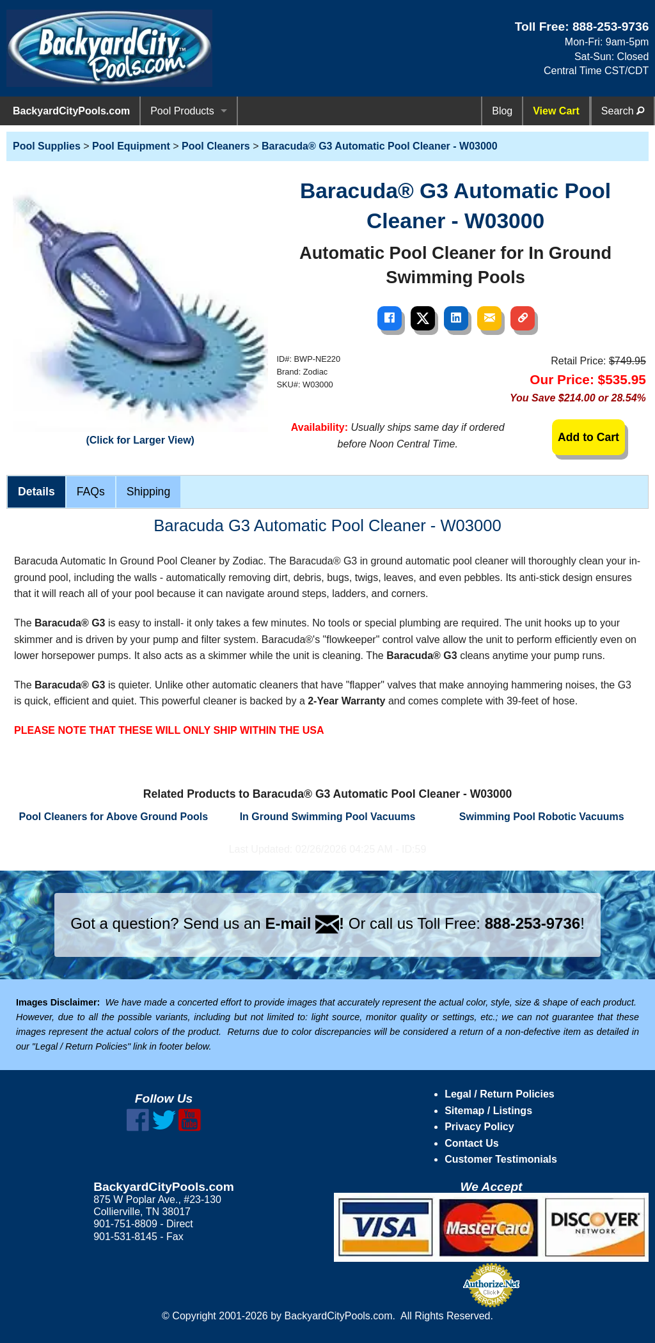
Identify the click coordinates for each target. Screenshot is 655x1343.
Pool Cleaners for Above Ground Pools (113, 816)
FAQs (91, 491)
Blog (502, 110)
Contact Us (471, 1143)
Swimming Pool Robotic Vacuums (541, 816)
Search (622, 110)
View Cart (556, 110)
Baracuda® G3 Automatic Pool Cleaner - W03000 (380, 146)
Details (36, 491)
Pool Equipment (131, 146)
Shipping (148, 491)
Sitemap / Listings (488, 1110)
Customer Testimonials (501, 1159)
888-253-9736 (610, 26)
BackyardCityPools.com (71, 110)
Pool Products (182, 110)
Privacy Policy (479, 1126)
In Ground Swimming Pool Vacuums (328, 816)
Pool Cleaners (216, 146)
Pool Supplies (47, 146)
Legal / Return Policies (500, 1094)
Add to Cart (588, 437)
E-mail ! (304, 923)
